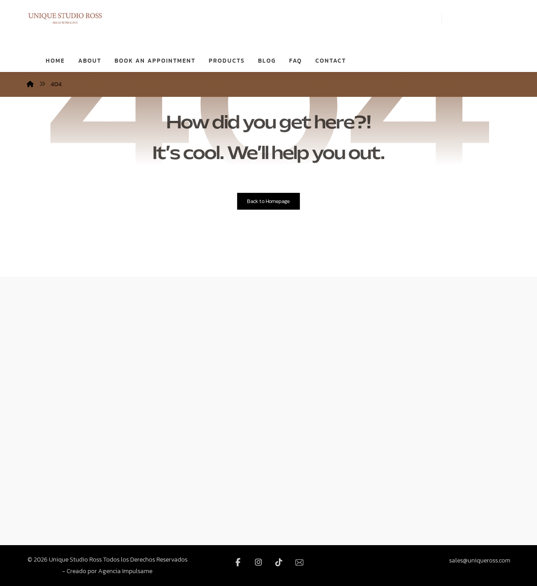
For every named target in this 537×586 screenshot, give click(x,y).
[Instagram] (258, 562)
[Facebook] (238, 562)
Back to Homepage (268, 201)
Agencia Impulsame (125, 571)
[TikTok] (278, 562)
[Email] (299, 562)
